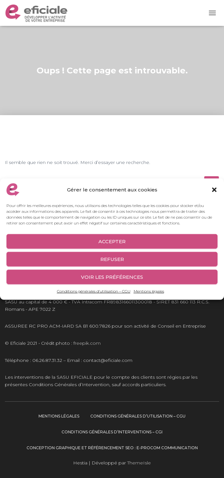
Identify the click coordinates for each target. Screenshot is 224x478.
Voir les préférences (112, 277)
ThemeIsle (139, 463)
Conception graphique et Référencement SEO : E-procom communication (112, 447)
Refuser (112, 259)
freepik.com (87, 343)
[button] (214, 190)
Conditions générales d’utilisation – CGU (93, 291)
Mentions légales (149, 291)
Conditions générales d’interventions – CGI (112, 431)
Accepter (112, 241)
